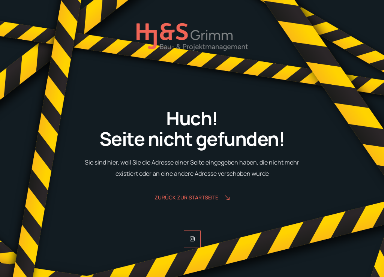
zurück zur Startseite (192, 198)
